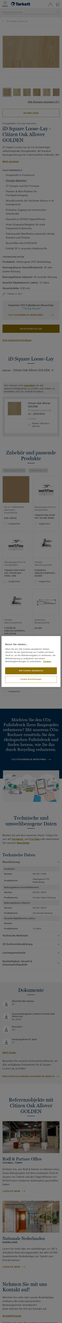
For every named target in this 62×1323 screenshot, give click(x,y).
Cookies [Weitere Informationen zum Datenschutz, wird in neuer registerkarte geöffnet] (47, 662)
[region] (30, 661)
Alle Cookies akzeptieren (31, 671)
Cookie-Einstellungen (31, 679)
